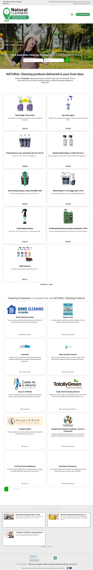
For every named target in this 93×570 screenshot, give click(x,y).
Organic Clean (68, 317)
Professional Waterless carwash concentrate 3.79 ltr (68, 228)
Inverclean (25, 354)
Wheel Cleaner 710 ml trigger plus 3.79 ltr (68, 191)
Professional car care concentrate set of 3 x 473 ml (24, 153)
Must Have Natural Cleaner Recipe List (73, 515)
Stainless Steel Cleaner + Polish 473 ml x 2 (68, 153)
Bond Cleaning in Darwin (25, 317)
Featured (40, 303)
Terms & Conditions (21, 564)
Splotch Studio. (61, 568)
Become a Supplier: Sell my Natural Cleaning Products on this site (53, 564)
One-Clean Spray (68, 115)
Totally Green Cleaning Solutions (68, 392)
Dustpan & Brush (25, 429)
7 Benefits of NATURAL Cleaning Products (29, 532)
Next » (50, 546)
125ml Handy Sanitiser (24, 228)
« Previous (44, 546)
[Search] (67, 60)
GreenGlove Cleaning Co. (68, 466)
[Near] (54, 60)
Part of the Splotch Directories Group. (35, 560)
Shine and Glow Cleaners (68, 354)
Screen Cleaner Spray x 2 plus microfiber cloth (25, 191)
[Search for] (33, 60)
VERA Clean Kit (24, 266)
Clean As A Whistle (25, 392)
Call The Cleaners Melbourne (25, 466)
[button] (72, 14)
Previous (44, 284)
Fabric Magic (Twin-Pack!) (25, 115)
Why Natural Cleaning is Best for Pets (28, 515)
